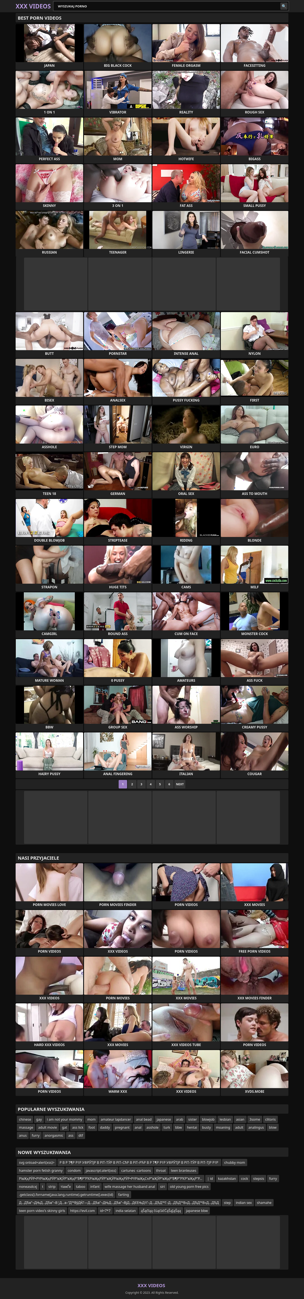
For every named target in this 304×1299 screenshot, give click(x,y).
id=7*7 (105, 1210)
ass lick (77, 1127)
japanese (164, 1119)
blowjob (208, 1119)
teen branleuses (183, 1170)
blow (273, 1127)
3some (255, 1119)
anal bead (144, 1119)
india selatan (126, 1210)
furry (35, 1135)
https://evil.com (82, 1210)
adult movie (47, 1127)
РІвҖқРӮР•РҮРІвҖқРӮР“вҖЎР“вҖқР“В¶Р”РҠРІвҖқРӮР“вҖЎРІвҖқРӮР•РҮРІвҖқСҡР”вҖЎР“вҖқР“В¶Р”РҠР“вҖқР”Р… (110, 1178)
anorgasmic (54, 1135)
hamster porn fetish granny (40, 1170)
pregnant (122, 1127)
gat (64, 1127)
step (227, 1202)
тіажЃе (66, 1186)
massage (26, 1127)
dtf (81, 1135)
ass (70, 1135)
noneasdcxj (28, 1186)
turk (167, 1127)
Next (180, 784)
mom (91, 1119)
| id (210, 1178)
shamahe (264, 1202)
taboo (80, 1186)
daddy (105, 1127)
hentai (192, 1127)
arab (179, 1119)
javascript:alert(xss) (101, 1170)
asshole (153, 1127)
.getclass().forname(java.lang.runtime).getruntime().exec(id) (66, 1194)
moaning (223, 1127)
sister (192, 1119)
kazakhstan (227, 1178)
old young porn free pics (189, 1186)
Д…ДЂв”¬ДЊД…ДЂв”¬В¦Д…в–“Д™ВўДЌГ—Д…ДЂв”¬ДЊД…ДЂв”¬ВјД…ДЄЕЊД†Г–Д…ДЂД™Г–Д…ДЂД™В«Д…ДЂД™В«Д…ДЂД (119, 1202)
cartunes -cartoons (136, 1170)
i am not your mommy (64, 1119)
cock (244, 1178)
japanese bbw (197, 1210)
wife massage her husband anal (130, 1186)
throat (161, 1170)
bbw (178, 1127)
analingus (256, 1127)
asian (240, 1119)
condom (74, 1170)
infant (95, 1186)
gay (39, 1119)
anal (138, 1127)
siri (162, 1186)
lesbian (225, 1119)
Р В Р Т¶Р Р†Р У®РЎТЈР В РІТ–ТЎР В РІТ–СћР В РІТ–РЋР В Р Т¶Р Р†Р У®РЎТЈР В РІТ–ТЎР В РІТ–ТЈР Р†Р (139, 1162)
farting (123, 1194)
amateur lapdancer (116, 1119)
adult (239, 1127)
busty (206, 1127)
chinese (25, 1119)
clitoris (270, 1119)
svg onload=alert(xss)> (36, 1162)
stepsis (258, 1178)
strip (52, 1186)
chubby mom (234, 1162)
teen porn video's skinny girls (42, 1210)
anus (23, 1135)
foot (91, 1127)
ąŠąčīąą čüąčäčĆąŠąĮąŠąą (161, 1210)
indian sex (244, 1202)
